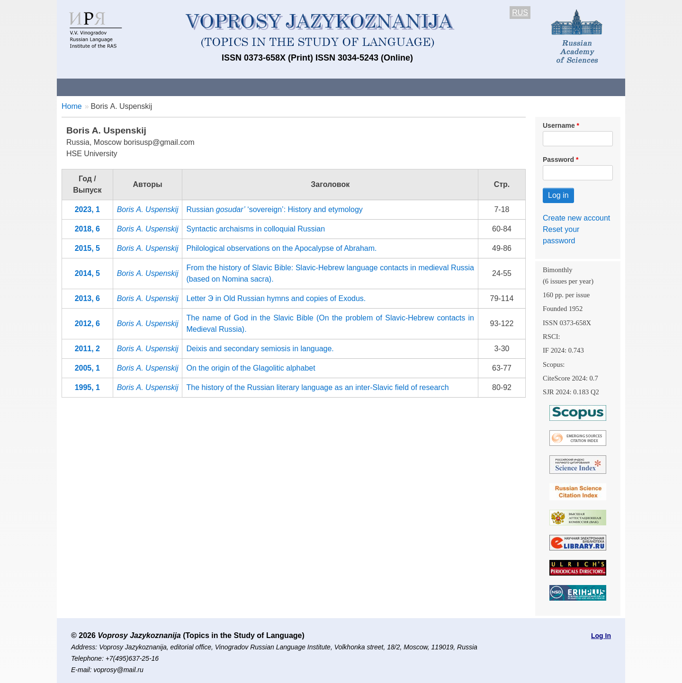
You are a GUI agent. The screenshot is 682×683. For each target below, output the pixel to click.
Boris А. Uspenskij (148, 209)
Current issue (323, 87)
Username (559, 125)
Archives (379, 87)
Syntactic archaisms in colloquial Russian (255, 229)
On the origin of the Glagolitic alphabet (250, 368)
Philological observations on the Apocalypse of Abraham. (281, 248)
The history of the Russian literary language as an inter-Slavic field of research (317, 387)
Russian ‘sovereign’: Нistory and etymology (274, 209)
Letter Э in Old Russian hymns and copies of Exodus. (276, 298)
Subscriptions (435, 87)
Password (558, 159)
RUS (520, 13)
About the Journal (96, 87)
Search (558, 87)
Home (72, 106)
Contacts (159, 87)
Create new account (576, 218)
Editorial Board (502, 87)
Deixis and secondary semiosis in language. (259, 349)
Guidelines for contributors (238, 87)
